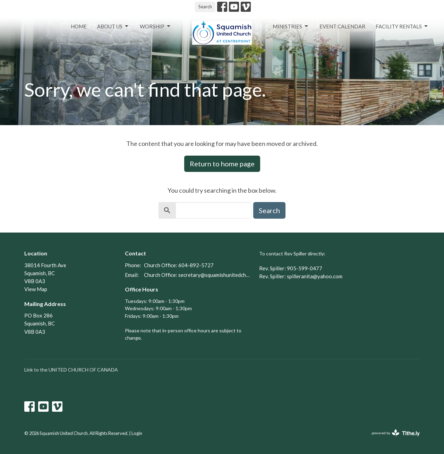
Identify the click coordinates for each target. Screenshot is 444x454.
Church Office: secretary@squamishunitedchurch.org (198, 275)
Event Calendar (342, 26)
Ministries (291, 26)
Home (79, 26)
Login (136, 433)
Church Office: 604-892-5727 (179, 265)
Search (205, 6)
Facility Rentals (402, 26)
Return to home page (222, 163)
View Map (35, 289)
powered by (396, 433)
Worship (155, 26)
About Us (113, 26)
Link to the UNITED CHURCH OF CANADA (71, 370)
